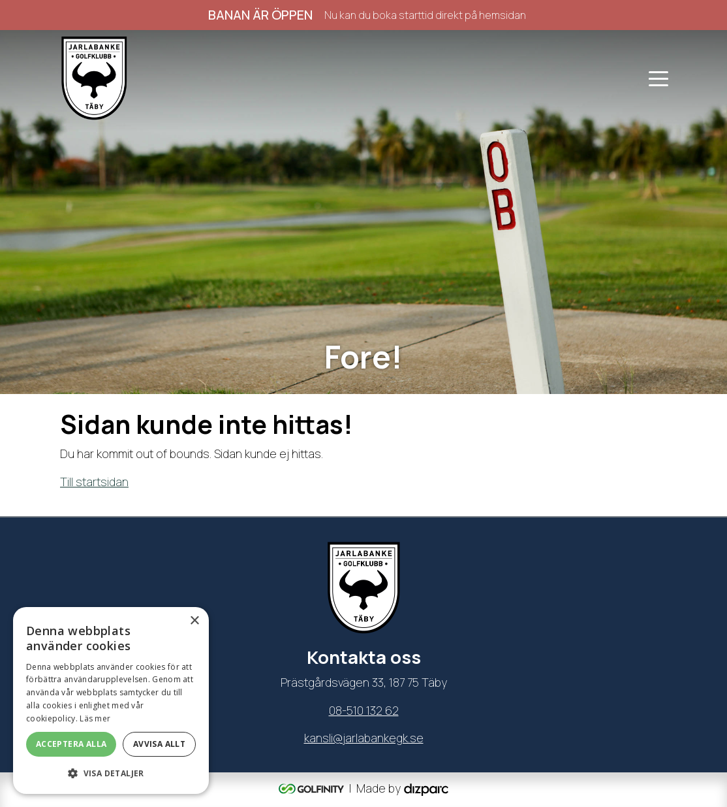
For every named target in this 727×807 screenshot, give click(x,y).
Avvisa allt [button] (159, 743)
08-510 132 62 (364, 710)
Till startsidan (94, 481)
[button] (111, 773)
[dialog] (111, 700)
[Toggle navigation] (658, 78)
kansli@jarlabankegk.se (364, 738)
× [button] (194, 621)
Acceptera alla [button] (71, 743)
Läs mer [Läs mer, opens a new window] (95, 718)
